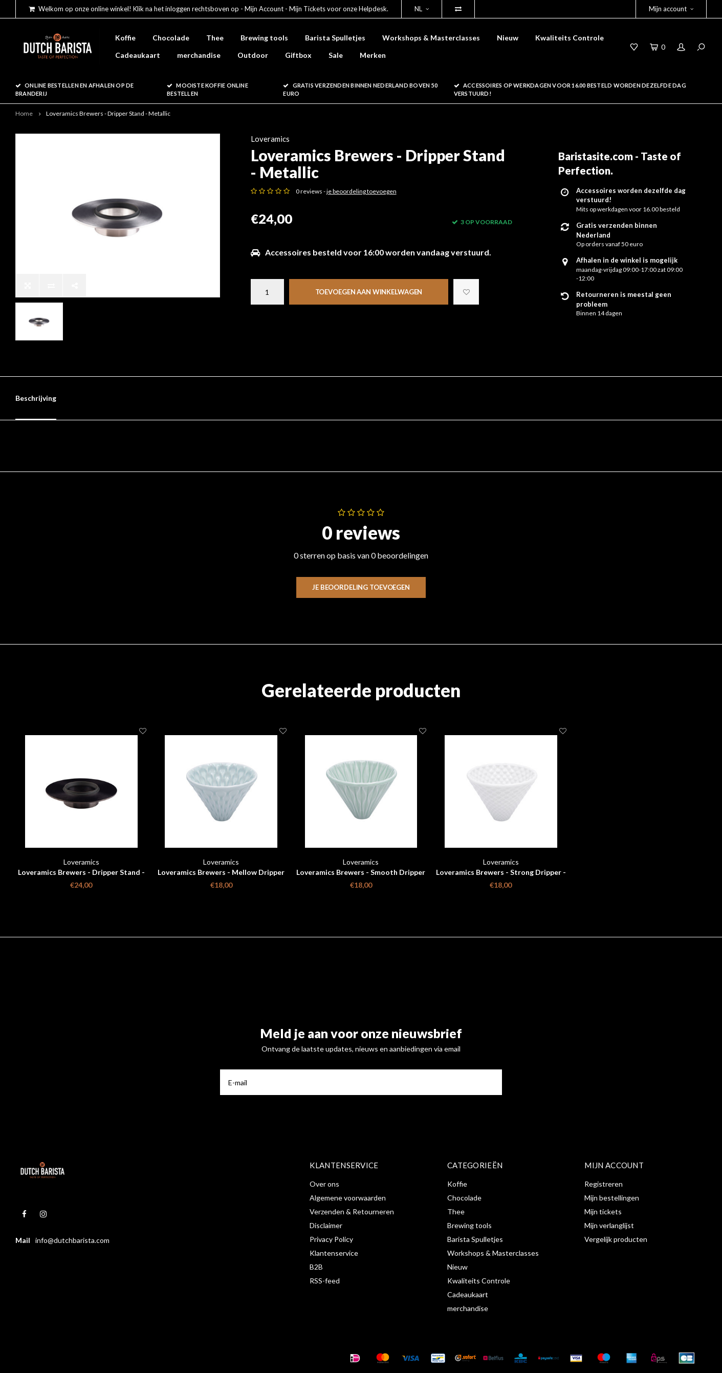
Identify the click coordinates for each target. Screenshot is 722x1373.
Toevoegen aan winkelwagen (369, 292)
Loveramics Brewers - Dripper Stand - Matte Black (81, 872)
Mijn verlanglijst (609, 1225)
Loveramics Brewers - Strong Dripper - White (501, 872)
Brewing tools (264, 37)
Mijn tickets (603, 1211)
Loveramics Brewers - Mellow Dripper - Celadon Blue (221, 872)
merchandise (199, 55)
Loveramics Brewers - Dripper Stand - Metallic (108, 113)
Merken (373, 55)
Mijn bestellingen (611, 1197)
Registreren (603, 1183)
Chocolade (170, 37)
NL (421, 9)
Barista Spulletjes (335, 37)
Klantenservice (334, 1253)
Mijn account (671, 9)
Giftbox (298, 55)
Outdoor (252, 55)
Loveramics (270, 138)
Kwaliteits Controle (569, 37)
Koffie (125, 37)
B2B (316, 1266)
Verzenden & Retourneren (352, 1211)
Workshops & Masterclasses (431, 37)
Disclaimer (326, 1225)
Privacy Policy (331, 1239)
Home (24, 113)
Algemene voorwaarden (348, 1197)
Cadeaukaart (137, 55)
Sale (336, 55)
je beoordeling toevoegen (361, 191)
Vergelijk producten (615, 1239)
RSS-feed (325, 1280)
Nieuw (507, 37)
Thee (215, 37)
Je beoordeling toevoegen (361, 587)
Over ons (324, 1183)
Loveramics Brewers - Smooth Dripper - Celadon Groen (360, 872)
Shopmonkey (175, 1358)
